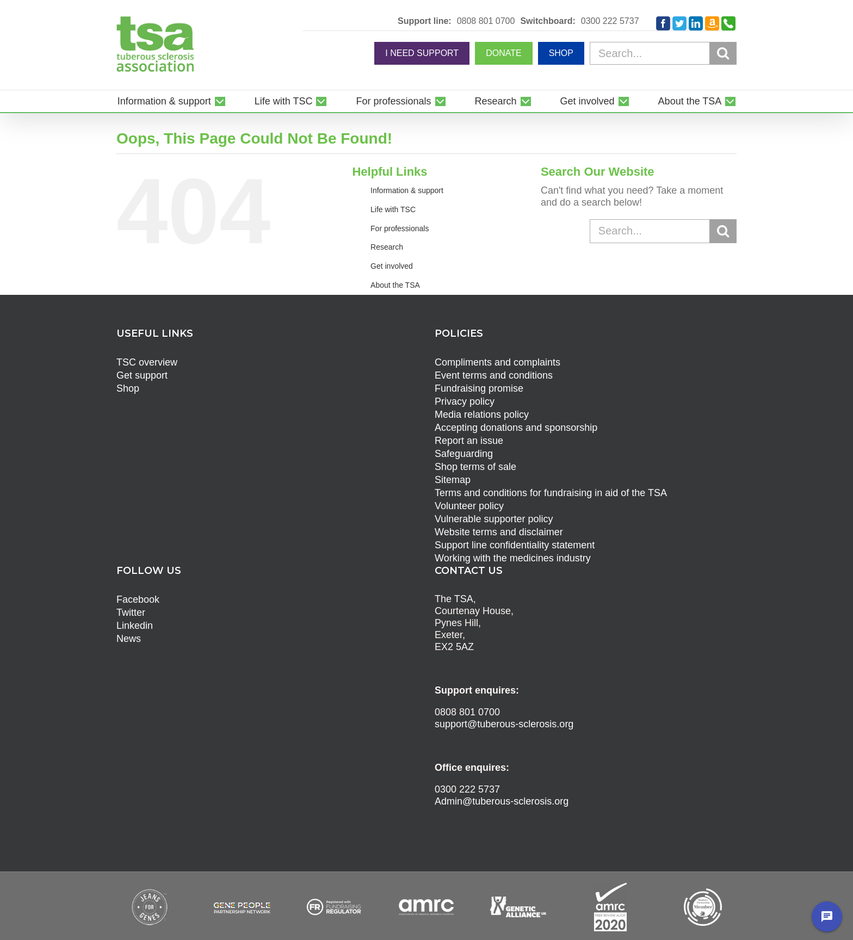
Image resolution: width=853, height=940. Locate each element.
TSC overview (146, 362)
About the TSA (395, 285)
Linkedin (134, 625)
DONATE (503, 53)
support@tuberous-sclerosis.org (504, 724)
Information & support (406, 190)
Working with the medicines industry (513, 558)
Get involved (391, 266)
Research (386, 247)
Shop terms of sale (475, 466)
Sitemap (453, 479)
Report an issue (469, 440)
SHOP (561, 53)
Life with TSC (393, 209)
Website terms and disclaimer (499, 532)
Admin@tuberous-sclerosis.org (501, 801)
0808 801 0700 (486, 21)
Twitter (130, 612)
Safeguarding (464, 453)
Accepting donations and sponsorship (516, 427)
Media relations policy (482, 414)
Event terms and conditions (494, 375)
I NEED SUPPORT (422, 53)
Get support (142, 375)
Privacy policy (465, 401)
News (128, 638)
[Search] (723, 52)
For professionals (399, 228)
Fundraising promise (479, 388)
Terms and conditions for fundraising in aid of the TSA (551, 492)
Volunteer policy (469, 505)
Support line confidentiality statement (515, 545)
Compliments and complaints (497, 362)
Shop (127, 388)
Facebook (137, 599)
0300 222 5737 (610, 21)
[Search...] (663, 53)
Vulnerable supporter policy (494, 519)
